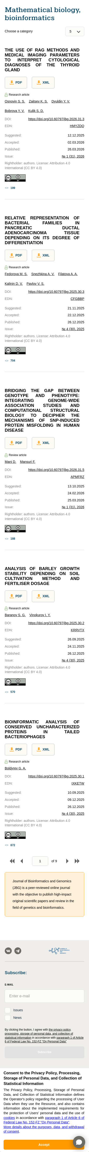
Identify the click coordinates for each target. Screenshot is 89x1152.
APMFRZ (77, 477)
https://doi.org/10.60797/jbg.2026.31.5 (56, 470)
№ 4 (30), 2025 (73, 329)
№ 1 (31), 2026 (73, 156)
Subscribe (44, 1052)
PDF (16, 83)
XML (43, 83)
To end (77, 861)
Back (21, 861)
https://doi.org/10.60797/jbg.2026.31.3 (56, 119)
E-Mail (9, 984)
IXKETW (77, 783)
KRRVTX (77, 630)
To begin (12, 861)
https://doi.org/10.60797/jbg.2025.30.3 (56, 292)
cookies (9, 1118)
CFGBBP (77, 299)
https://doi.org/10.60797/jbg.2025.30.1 (56, 776)
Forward (67, 861)
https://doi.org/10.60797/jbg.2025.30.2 (56, 623)
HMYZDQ (77, 126)
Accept (44, 1145)
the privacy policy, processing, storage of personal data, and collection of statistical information (39, 1033)
